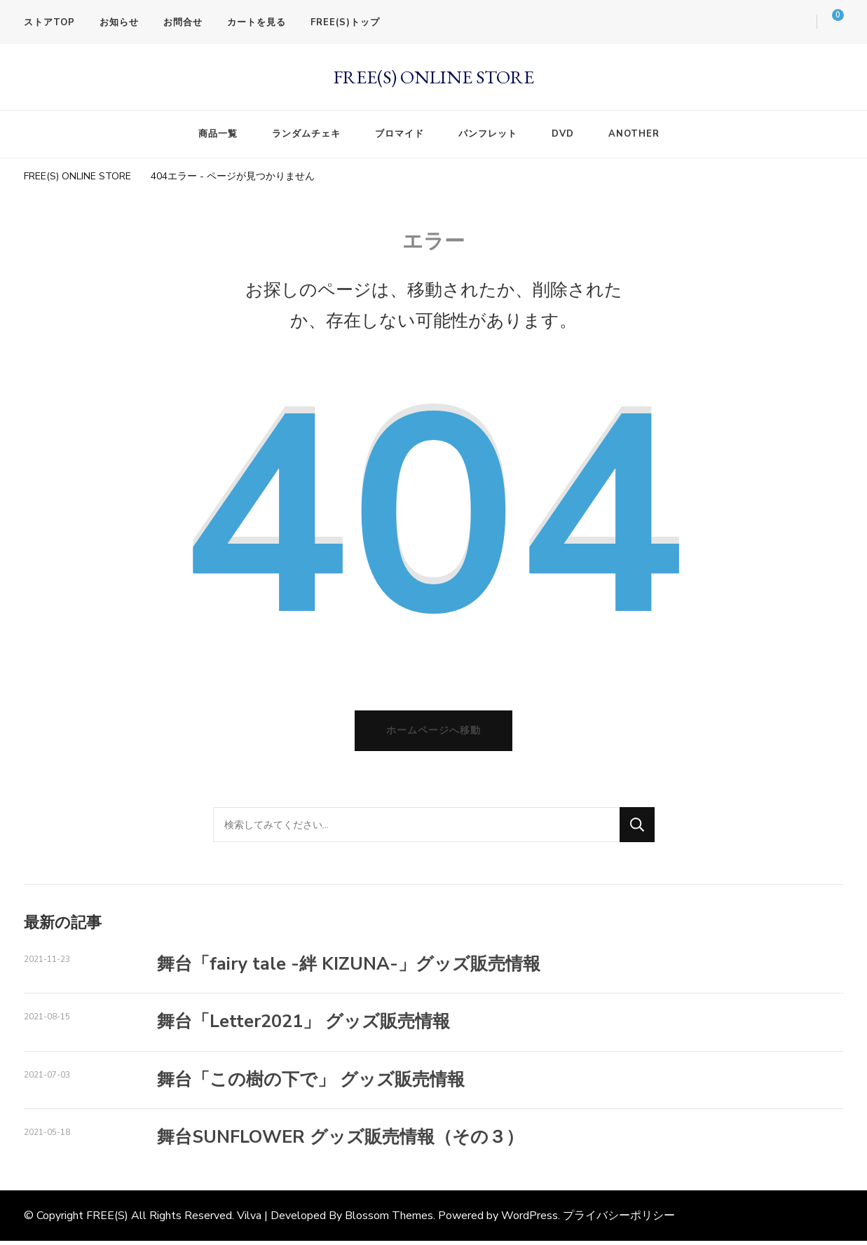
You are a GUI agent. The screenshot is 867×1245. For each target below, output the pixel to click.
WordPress (529, 1220)
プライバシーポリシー (619, 1220)
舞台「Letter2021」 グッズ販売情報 (303, 1026)
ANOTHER (634, 134)
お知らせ (119, 22)
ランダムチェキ (306, 134)
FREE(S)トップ (345, 22)
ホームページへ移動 (433, 735)
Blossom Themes (389, 1220)
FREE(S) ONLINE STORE (434, 76)
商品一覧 (218, 134)
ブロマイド (399, 134)
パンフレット (487, 134)
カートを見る (256, 22)
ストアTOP (49, 22)
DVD (563, 134)
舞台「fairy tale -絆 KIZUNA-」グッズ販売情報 (348, 969)
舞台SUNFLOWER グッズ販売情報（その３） (340, 1142)
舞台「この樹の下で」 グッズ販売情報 (311, 1084)
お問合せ (183, 22)
